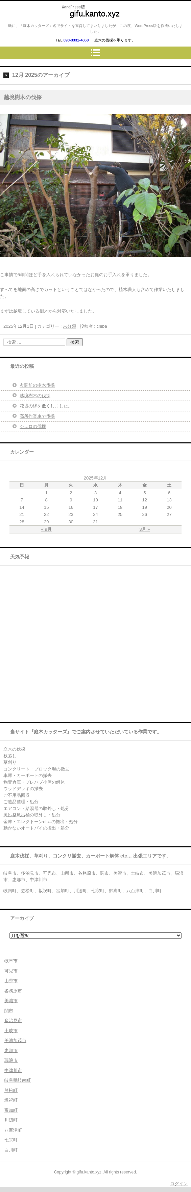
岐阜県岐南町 (17, 1080)
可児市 (11, 970)
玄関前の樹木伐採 (37, 385)
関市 (8, 1010)
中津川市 (13, 1070)
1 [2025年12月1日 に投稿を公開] (46, 492)
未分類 (69, 326)
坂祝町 (11, 1100)
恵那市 (11, 1050)
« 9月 (46, 529)
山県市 (11, 980)
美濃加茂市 (15, 1040)
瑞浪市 (11, 1060)
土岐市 (11, 1030)
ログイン (179, 1183)
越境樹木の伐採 (23, 97)
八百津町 (13, 1130)
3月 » (144, 529)
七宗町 (11, 1139)
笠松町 (11, 1090)
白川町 (11, 1150)
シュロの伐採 (33, 426)
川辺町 (11, 1120)
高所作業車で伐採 (37, 416)
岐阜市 (11, 960)
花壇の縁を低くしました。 (46, 405)
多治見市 (13, 1020)
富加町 (11, 1110)
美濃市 (11, 1000)
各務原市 (13, 990)
